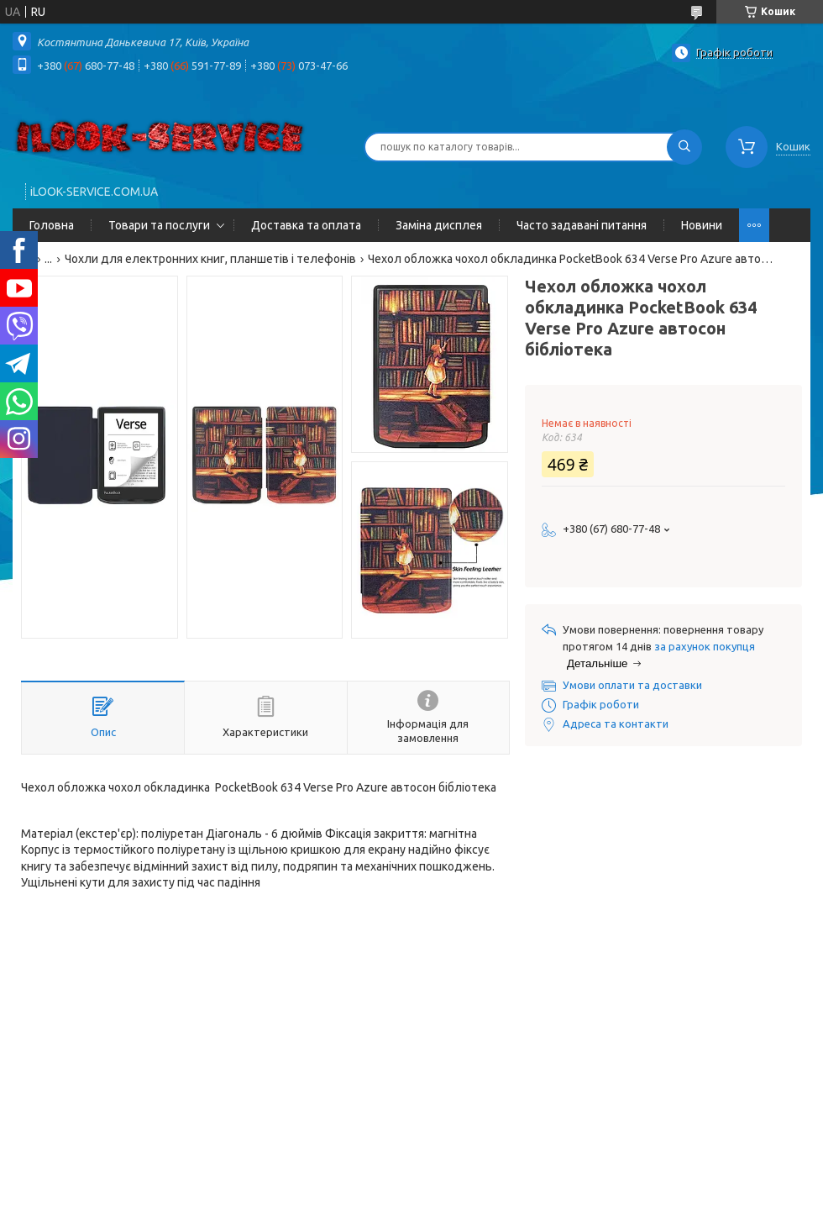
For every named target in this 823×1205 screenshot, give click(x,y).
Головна (51, 225)
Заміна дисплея (439, 225)
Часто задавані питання (581, 225)
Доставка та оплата (306, 225)
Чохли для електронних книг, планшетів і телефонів (210, 259)
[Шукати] (684, 147)
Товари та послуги (159, 225)
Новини (701, 225)
